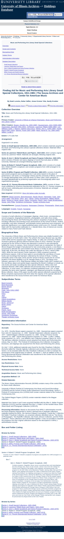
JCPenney (30, 127)
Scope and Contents (9, 49)
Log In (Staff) (32, 519)
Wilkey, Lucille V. (7, 132)
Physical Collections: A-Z (32, 24)
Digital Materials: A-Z (32, 27)
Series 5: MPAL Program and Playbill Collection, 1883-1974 (23, 444)
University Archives (6, 36)
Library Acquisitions (41, 198)
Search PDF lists (32, 16)
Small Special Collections (11, 64)
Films (22, 198)
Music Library (19, 200)
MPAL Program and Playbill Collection (14, 72)
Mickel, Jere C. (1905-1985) (46, 129)
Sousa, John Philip (8, 202)
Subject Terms (7, 55)
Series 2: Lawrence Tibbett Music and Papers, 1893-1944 (22, 438)
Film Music (15, 198)
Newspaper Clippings (36, 205)
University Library (27, 36)
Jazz (26, 198)
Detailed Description (9, 61)
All (3, 447)
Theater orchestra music (41, 202)
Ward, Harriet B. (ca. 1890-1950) (47, 130)
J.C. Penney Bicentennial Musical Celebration (16, 74)
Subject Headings (32, 30)
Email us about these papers (31, 87)
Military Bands (54, 198)
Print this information (55, 106)
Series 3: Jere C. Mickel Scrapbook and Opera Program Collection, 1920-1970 (30, 440)
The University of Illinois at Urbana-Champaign (36, 531)
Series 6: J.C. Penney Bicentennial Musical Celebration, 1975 (24, 445)
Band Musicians (26, 197)
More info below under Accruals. (33, 193)
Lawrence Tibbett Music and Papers (13, 66)
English (13, 209)
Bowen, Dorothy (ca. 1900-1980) (25, 125)
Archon (30, 530)
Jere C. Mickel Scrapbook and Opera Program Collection (19, 68)
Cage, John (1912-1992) (10, 290)
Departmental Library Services (42, 36)
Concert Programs (21, 205)
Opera (27, 200)
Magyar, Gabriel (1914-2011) (25, 129)
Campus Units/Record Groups (32, 21)
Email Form (36, 524)
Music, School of (7, 200)
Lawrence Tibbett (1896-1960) (46, 127)
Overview (6, 46)
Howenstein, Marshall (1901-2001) (14, 127)
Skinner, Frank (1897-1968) (25, 130)
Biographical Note (8, 52)
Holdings (16, 36)
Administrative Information (11, 58)
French (19, 209)
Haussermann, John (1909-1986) (50, 125)
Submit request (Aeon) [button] (16, 106)
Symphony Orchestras (24, 202)
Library (31, 198)
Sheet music (59, 205)
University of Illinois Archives (20, 6)
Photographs (49, 205)
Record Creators (32, 33)
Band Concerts (14, 197)
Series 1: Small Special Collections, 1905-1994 (19, 436)
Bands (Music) (38, 197)
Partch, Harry (42, 200)
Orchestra (33, 200)
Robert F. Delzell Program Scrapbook (14, 70)
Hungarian (26, 209)
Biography (47, 197)
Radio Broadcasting (55, 200)
